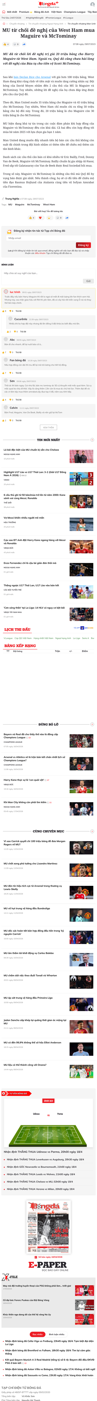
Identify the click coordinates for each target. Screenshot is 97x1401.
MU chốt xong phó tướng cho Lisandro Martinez (30, 863)
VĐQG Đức (8, 548)
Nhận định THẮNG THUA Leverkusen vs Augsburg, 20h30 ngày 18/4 (45, 1159)
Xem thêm (48, 427)
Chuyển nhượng (17, 23)
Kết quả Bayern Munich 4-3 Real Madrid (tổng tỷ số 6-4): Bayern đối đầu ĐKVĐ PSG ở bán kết (49, 1361)
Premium (25, 11)
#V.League (68, 17)
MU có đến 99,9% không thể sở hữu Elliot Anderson (32, 1042)
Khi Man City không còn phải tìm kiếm (28, 802)
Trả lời (18, 311)
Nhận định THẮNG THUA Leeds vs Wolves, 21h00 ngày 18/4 (41, 1174)
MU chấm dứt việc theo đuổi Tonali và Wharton (30, 975)
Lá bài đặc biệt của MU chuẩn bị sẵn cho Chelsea (31, 449)
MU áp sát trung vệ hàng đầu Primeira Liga (28, 997)
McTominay (33, 204)
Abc (12, 339)
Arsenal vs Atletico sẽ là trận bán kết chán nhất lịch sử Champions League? (34, 759)
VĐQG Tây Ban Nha (13, 612)
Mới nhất (12, 11)
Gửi (88, 281)
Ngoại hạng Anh (12, 454)
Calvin (14, 407)
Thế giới (7, 503)
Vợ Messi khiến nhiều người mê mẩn (24, 517)
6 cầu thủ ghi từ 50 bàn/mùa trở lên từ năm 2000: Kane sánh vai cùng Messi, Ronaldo (34, 496)
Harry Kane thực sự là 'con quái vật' (26, 780)
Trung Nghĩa (12, 198)
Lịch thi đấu (17, 629)
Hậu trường (10, 522)
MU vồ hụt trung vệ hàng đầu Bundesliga (27, 908)
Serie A (85, 638)
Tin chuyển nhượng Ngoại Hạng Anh (45, 23)
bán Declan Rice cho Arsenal (32, 77)
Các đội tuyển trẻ (12, 590)
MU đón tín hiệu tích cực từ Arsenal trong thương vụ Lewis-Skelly (33, 887)
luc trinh (15, 292)
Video (6, 480)
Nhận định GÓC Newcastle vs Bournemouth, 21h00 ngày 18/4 (41, 1166)
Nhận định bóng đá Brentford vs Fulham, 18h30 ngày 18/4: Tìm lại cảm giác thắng (47, 1352)
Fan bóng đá (18, 360)
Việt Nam (56, 11)
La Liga (76, 638)
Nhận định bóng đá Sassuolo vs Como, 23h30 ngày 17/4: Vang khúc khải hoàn (49, 1375)
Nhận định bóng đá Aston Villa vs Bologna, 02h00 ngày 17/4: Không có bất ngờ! (50, 1369)
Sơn (12, 381)
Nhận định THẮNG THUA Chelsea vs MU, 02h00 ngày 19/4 (40, 1181)
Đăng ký (83, 245)
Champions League (74, 11)
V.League (8, 638)
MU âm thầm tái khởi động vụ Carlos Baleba (29, 953)
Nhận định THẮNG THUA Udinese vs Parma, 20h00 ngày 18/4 (43, 1151)
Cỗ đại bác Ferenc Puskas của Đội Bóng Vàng (26, 1300)
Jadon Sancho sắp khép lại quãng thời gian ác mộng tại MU (35, 1022)
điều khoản (40, 253)
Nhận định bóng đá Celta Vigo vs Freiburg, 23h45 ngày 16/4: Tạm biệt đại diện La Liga (49, 1343)
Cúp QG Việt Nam (23, 638)
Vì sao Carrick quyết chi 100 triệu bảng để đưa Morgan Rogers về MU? (34, 843)
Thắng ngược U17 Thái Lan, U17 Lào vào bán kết (32, 585)
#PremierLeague (53, 17)
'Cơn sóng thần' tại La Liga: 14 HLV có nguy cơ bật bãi (34, 607)
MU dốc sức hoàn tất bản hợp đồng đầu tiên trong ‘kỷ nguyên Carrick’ (34, 932)
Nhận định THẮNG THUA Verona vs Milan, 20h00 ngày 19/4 (40, 1189)
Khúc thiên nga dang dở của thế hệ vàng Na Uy (27, 1314)
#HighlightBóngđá (34, 17)
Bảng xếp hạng (20, 645)
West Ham (49, 204)
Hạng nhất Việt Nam (43, 638)
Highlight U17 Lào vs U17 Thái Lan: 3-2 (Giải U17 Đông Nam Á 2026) (35, 474)
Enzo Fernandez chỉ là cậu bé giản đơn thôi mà (30, 562)
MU (10, 204)
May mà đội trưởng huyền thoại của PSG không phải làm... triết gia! (37, 1285)
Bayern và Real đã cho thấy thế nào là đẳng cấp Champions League (31, 736)
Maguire (19, 204)
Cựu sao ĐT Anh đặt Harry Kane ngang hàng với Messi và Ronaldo (34, 542)
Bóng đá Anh (41, 11)
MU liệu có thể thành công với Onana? (25, 1064)
